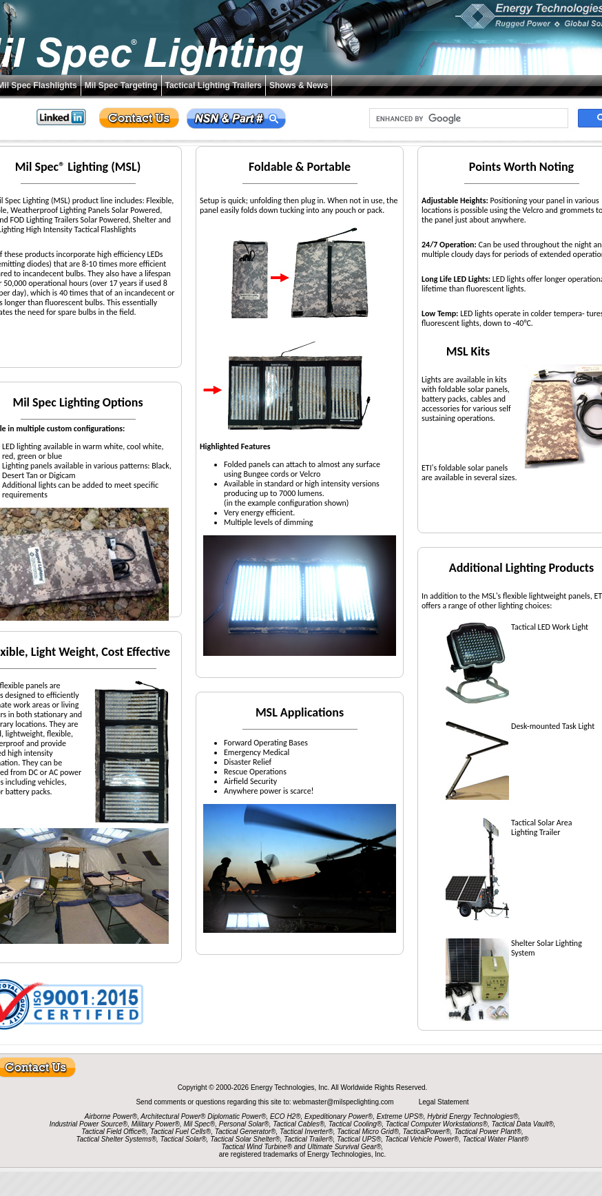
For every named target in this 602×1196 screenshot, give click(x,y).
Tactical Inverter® (306, 1131)
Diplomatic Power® (236, 1116)
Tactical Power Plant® (487, 1131)
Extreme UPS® (400, 1116)
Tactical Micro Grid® (368, 1131)
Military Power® (156, 1124)
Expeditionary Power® (338, 1116)
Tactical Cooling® (355, 1124)
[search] (467, 118)
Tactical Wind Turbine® (257, 1147)
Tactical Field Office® (113, 1131)
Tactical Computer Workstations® (437, 1124)
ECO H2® (285, 1116)
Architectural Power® (173, 1116)
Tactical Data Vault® (523, 1124)
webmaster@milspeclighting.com (344, 1102)
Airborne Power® (111, 1116)
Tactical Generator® (245, 1131)
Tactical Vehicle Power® (422, 1139)
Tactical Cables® (298, 1124)
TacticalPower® (426, 1131)
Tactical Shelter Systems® (116, 1139)
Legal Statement (444, 1102)
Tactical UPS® (359, 1139)
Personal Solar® (244, 1124)
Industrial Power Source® (89, 1124)
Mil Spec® (199, 1124)
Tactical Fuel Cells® (180, 1131)
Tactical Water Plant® (496, 1139)
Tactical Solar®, (184, 1139)
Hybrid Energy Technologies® (472, 1116)
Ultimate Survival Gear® (344, 1147)
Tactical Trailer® (308, 1139)
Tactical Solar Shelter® (245, 1139)
